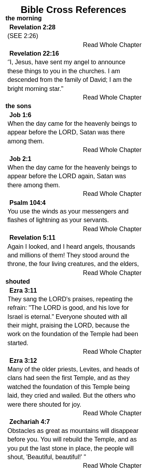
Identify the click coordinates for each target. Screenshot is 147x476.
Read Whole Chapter (112, 45)
